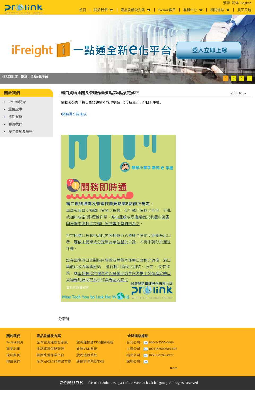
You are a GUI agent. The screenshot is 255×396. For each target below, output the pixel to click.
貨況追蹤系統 (86, 355)
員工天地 (244, 10)
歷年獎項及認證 (20, 132)
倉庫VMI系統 (86, 349)
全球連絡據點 (137, 336)
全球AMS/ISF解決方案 (54, 361)
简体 (235, 3)
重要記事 (15, 109)
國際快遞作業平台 (50, 355)
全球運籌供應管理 (50, 349)
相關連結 (220, 10)
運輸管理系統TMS (90, 361)
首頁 (82, 10)
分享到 (63, 319)
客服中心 (192, 10)
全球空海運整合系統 (52, 342)
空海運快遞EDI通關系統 (94, 342)
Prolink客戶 (167, 10)
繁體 (226, 3)
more (173, 368)
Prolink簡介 (17, 102)
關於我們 (103, 10)
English (245, 3)
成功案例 (15, 117)
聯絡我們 (15, 124)
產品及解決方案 (135, 10)
